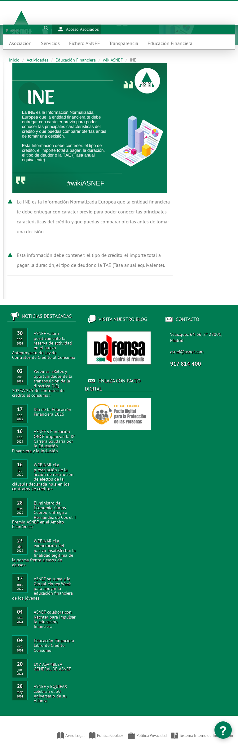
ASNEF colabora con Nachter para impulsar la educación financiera (55, 619)
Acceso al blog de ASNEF (119, 348)
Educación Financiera (75, 60)
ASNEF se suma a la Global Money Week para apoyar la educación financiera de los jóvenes (42, 588)
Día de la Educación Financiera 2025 (52, 412)
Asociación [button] (20, 43)
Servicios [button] (50, 43)
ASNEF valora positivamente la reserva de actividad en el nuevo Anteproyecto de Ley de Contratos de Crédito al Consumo (43, 345)
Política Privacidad (147, 735)
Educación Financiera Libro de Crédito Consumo (54, 645)
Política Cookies (106, 735)
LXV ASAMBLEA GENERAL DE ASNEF (52, 666)
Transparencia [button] (123, 43)
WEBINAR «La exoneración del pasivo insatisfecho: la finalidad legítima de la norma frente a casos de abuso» (44, 553)
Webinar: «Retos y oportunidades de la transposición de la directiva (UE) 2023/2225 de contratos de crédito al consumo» (42, 383)
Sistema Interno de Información (202, 735)
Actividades (37, 60)
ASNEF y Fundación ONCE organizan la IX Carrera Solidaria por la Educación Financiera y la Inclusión (43, 441)
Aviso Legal (71, 735)
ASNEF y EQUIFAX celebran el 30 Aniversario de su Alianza (50, 693)
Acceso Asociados (78, 29)
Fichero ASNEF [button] (84, 43)
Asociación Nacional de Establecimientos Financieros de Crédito (6, 732)
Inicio (14, 60)
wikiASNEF (113, 60)
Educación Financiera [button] (170, 43)
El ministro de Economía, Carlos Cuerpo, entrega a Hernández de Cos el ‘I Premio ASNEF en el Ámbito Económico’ (44, 515)
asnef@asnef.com (186, 351)
